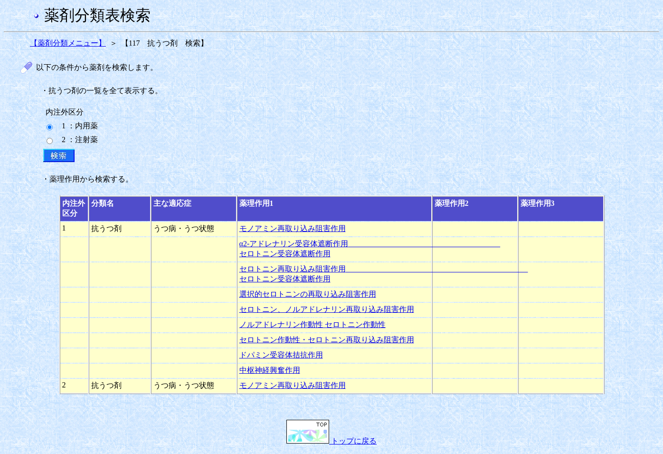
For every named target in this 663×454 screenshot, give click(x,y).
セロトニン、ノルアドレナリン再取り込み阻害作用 (326, 309)
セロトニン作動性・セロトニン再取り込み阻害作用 (326, 340)
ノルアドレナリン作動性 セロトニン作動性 (312, 324)
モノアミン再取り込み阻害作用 (292, 228)
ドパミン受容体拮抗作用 (281, 355)
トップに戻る (331, 441)
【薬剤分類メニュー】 (68, 43)
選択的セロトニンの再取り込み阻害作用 (307, 294)
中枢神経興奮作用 (269, 370)
